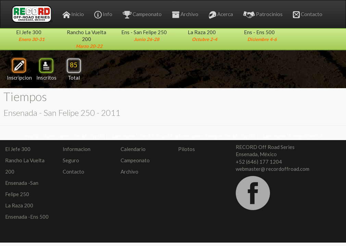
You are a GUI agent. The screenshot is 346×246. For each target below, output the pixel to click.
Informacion (76, 149)
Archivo (185, 14)
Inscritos (46, 69)
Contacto (307, 14)
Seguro (71, 160)
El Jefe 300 (17, 149)
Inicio (73, 14)
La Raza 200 (19, 205)
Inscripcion (19, 69)
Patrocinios (263, 14)
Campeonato (142, 14)
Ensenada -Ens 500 (27, 217)
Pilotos (186, 149)
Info (103, 14)
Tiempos (25, 97)
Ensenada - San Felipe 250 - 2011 (61, 113)
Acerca (221, 15)
